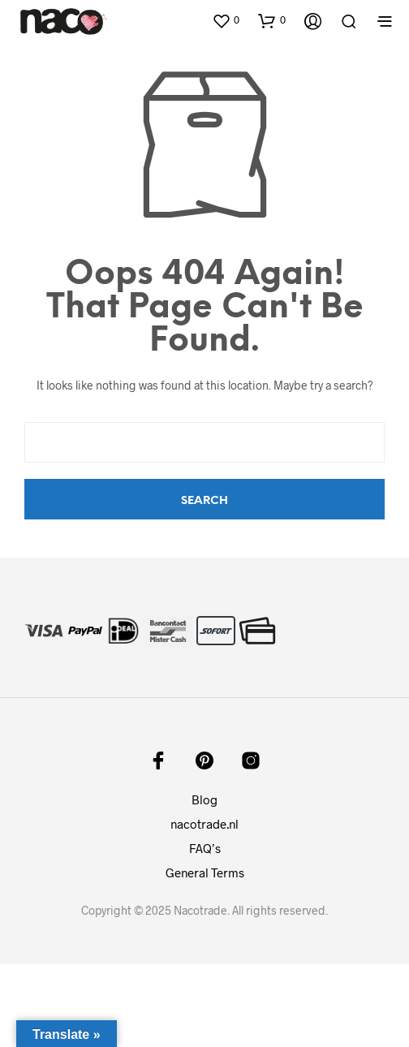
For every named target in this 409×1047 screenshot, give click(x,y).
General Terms (205, 872)
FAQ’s (205, 848)
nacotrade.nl (204, 823)
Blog (204, 799)
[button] (225, 20)
